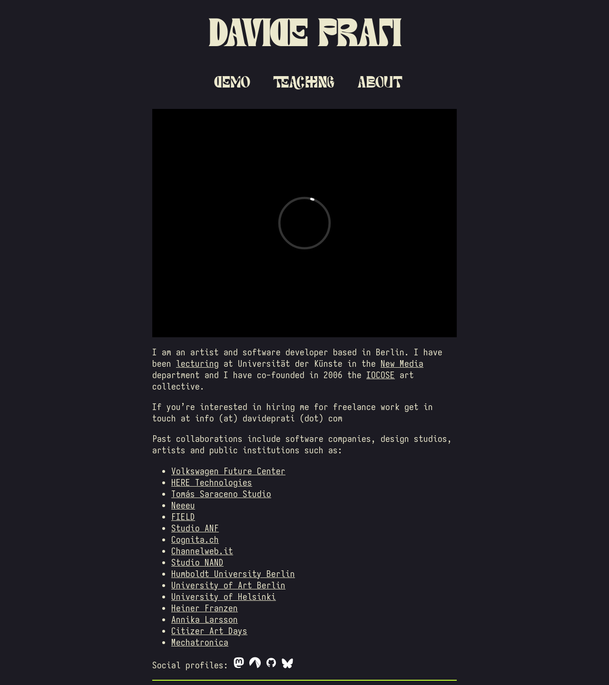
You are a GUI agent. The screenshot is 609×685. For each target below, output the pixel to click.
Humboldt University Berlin (233, 573)
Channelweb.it (202, 551)
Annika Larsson (204, 619)
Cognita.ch (195, 539)
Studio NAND (197, 562)
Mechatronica (199, 642)
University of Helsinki (223, 596)
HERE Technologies (211, 482)
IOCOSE (380, 375)
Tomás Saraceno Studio (221, 493)
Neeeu (183, 505)
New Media (402, 363)
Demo (232, 82)
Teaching (303, 82)
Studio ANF (195, 528)
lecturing (197, 363)
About (380, 82)
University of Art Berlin (228, 585)
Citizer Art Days (209, 630)
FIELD (183, 516)
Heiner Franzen (204, 608)
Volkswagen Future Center (228, 471)
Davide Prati (304, 33)
